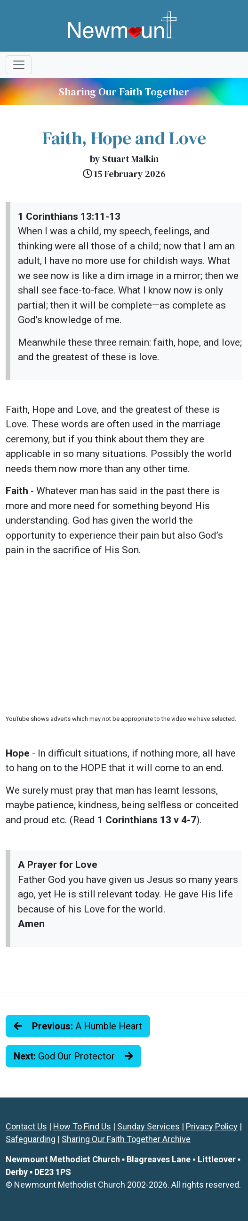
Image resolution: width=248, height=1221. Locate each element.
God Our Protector (73, 1056)
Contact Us (26, 1126)
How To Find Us (82, 1126)
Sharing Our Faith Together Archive (126, 1139)
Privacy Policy (212, 1126)
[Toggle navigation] (19, 64)
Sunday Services (148, 1126)
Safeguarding (31, 1139)
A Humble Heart (78, 1026)
